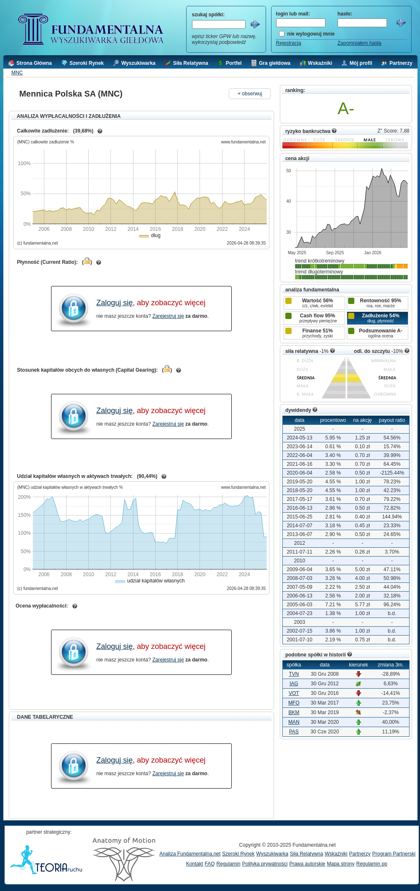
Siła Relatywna (306, 854)
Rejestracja (288, 43)
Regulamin (228, 864)
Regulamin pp (371, 864)
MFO (294, 703)
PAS (294, 732)
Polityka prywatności (265, 864)
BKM (293, 712)
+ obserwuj (250, 94)
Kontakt (194, 864)
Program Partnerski (393, 854)
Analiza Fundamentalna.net (189, 854)
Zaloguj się (114, 303)
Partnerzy (359, 854)
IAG (293, 684)
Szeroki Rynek (238, 854)
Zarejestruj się (168, 316)
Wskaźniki (336, 854)
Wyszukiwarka (272, 854)
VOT (294, 693)
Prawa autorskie (307, 864)
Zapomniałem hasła (360, 43)
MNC (17, 73)
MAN (294, 722)
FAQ (210, 864)
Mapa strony (340, 864)
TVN (294, 674)
